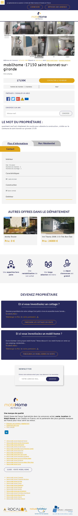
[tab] (18, 143)
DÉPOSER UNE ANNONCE (57, 7)
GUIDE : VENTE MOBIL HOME (18, 470)
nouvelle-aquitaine (64, 60)
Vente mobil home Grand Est (14, 450)
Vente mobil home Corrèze (14, 481)
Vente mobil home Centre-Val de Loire (17, 443)
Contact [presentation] (10, 148)
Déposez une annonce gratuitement (17, 423)
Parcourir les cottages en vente (39, 322)
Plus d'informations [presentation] (18, 143)
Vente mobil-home (52, 60)
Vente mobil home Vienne (14, 497)
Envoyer (65, 113)
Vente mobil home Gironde (14, 487)
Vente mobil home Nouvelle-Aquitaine (17, 456)
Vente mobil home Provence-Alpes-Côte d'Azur (20, 462)
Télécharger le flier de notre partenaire (21, 317)
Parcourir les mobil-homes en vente (39, 354)
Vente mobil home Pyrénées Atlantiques (18, 493)
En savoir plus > (11, 313)
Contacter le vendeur (56, 80)
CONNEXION (35, 7)
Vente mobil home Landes (14, 489)
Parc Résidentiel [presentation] (46, 143)
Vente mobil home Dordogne (14, 485)
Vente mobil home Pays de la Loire (16, 454)
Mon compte (10, 427)
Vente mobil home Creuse (14, 483)
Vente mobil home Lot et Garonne (16, 491)
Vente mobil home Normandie (15, 444)
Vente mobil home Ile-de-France (15, 446)
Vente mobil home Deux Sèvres (15, 495)
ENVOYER (52, 379)
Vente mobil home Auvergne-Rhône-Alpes (18, 458)
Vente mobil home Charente (14, 477)
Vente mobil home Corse (13, 464)
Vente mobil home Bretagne (14, 452)
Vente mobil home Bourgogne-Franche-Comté (19, 448)
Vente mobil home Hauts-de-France (16, 441)
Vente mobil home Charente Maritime (17, 479)
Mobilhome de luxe (12, 425)
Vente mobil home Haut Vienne (15, 499)
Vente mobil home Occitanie (14, 460)
